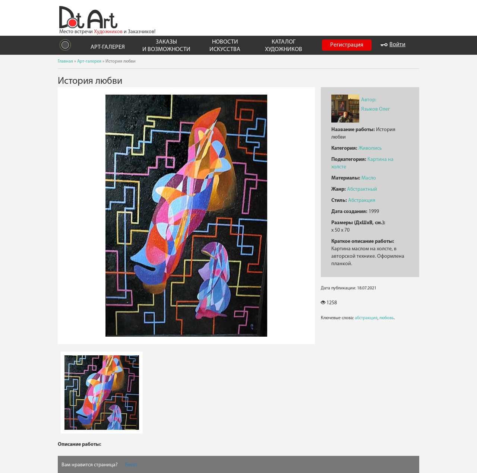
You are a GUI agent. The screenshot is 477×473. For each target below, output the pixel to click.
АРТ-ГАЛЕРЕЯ (108, 47)
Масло (368, 178)
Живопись (370, 148)
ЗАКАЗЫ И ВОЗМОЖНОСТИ (166, 45)
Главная (65, 61)
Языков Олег (375, 109)
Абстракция (361, 200)
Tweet (131, 465)
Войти (392, 45)
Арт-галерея (89, 61)
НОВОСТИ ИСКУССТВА (224, 45)
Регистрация (346, 45)
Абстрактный (362, 189)
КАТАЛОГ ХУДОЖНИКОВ (283, 45)
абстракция (366, 318)
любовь (386, 318)
